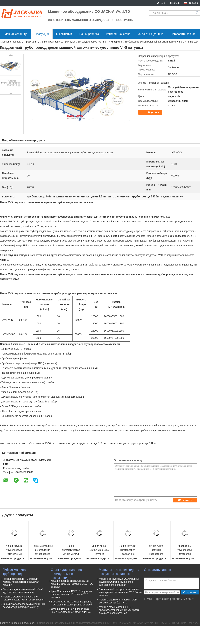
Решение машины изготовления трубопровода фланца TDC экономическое (43, 550)
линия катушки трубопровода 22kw (133, 443)
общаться (150, 112)
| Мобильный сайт (182, 598)
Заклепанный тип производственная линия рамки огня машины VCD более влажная (120, 592)
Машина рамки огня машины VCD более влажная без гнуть (118, 601)
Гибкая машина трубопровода (14, 571)
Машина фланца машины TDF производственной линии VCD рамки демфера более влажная (119, 610)
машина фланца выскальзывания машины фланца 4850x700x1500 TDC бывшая (72, 583)
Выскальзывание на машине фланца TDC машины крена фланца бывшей (71, 603)
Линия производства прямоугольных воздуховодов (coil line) (74, 41)
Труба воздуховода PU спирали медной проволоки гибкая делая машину (21, 581)
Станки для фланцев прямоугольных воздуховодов (66, 572)
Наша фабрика (89, 34)
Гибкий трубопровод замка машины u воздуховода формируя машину (24, 605)
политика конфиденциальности (17, 623)
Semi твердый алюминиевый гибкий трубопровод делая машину (23, 591)
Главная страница (15, 34)
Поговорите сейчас (183, 34)
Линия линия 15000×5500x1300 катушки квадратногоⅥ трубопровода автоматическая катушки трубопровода (99, 550)
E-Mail (148, 598)
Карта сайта (161, 598)
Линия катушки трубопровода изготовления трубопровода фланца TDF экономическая (14, 550)
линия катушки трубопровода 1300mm (30, 443)
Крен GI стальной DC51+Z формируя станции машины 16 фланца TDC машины (71, 594)
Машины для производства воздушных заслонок (119, 571)
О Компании (64, 34)
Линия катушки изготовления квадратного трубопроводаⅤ (127, 550)
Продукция (42, 34)
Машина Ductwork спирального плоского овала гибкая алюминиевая (23, 598)
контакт (185, 500)
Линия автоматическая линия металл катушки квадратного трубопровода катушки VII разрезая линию (71, 550)
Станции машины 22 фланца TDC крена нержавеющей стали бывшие (71, 610)
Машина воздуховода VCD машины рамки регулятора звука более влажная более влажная (119, 581)
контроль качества (118, 34)
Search (197, 13)
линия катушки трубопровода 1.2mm (83, 443)
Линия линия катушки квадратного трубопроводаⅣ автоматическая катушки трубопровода (156, 550)
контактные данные (150, 34)
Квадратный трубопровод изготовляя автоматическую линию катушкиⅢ (184, 550)
